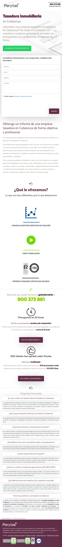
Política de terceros (41, 535)
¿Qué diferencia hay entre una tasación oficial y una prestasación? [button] (31, 442)
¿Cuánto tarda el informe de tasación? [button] (31, 454)
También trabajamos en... (7, 518)
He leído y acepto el (17, 96)
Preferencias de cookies (53, 535)
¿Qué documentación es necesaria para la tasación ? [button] (31, 427)
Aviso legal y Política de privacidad (16, 535)
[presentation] (13, 101)
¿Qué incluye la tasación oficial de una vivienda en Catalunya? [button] (31, 414)
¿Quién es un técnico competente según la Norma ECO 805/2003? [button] (31, 467)
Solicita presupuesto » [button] (31, 340)
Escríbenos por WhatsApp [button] (17, 48)
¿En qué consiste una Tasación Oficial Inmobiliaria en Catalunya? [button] (31, 398)
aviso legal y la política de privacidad (23, 96)
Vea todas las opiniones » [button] (31, 378)
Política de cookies (30, 535)
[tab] (31, 398)
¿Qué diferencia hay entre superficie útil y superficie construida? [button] (31, 481)
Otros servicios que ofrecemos (19, 518)
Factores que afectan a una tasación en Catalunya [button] (31, 496)
